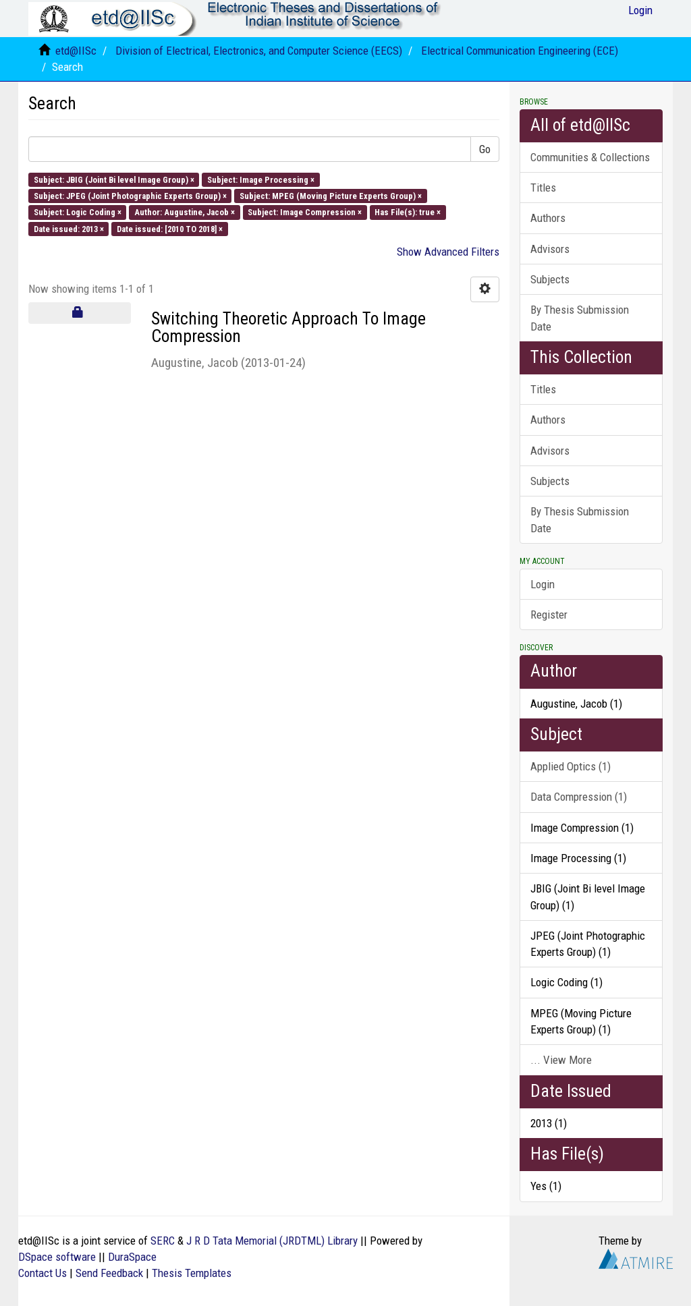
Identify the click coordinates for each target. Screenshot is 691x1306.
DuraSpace (132, 1257)
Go (485, 149)
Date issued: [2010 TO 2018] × (170, 228)
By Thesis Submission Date (579, 318)
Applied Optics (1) (570, 766)
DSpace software (57, 1257)
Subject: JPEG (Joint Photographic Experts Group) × (130, 196)
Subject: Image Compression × (305, 212)
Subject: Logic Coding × (77, 212)
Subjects (550, 279)
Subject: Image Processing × (260, 179)
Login (542, 584)
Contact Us (42, 1273)
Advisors (550, 249)
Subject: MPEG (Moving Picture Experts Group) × (331, 196)
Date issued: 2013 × (69, 228)
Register (549, 614)
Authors (547, 218)
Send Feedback (109, 1273)
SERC (162, 1240)
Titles (543, 187)
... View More (561, 1060)
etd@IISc (75, 50)
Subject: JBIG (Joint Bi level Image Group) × (114, 179)
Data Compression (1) (578, 796)
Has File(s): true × (408, 212)
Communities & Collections (590, 157)
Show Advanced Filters (448, 251)
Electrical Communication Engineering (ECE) (519, 50)
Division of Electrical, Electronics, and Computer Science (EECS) (258, 50)
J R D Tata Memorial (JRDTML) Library (272, 1240)
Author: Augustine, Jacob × (184, 212)
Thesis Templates (191, 1273)
